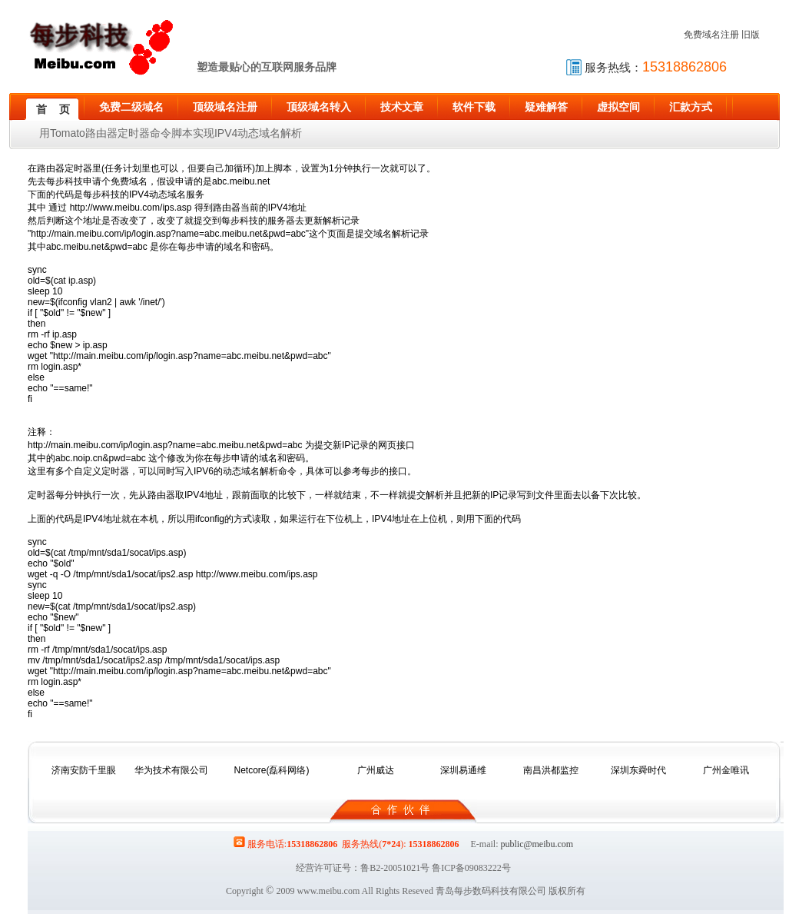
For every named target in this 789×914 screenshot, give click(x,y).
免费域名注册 (711, 34)
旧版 (750, 34)
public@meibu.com (536, 844)
